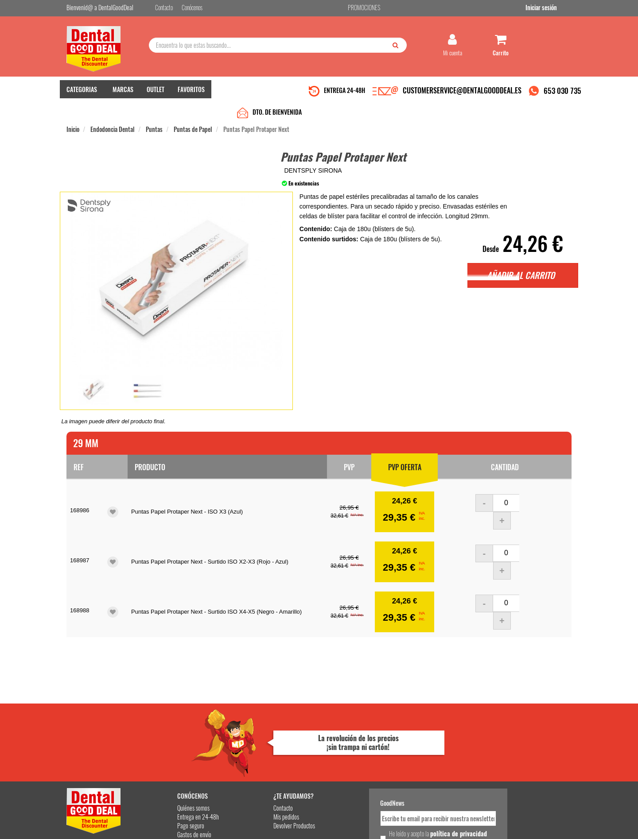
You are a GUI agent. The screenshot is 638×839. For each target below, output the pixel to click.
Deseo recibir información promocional (384, 776)
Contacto (249, 730)
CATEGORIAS (81, 93)
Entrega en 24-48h (174, 739)
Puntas (154, 111)
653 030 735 (562, 94)
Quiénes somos (169, 730)
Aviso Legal (392, 825)
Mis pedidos (252, 739)
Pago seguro (166, 748)
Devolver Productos (260, 748)
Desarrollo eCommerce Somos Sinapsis (99, 831)
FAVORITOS (191, 93)
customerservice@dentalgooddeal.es (346, 825)
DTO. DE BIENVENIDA (277, 94)
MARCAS (123, 93)
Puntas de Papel (193, 111)
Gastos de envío (170, 757)
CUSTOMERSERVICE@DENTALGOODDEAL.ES (462, 94)
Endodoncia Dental (112, 111)
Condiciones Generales (427, 825)
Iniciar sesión (556, 8)
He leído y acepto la (380, 760)
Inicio (72, 111)
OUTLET (155, 93)
